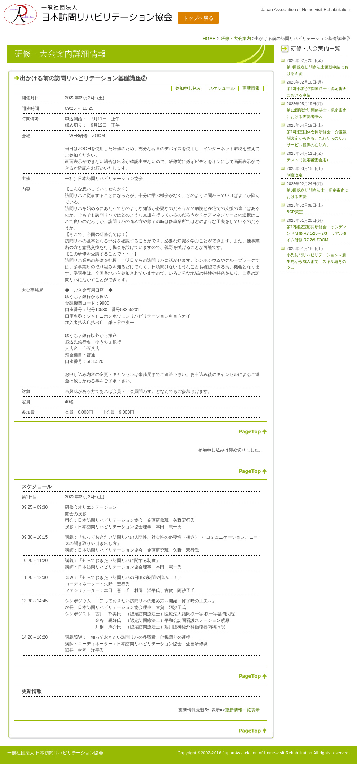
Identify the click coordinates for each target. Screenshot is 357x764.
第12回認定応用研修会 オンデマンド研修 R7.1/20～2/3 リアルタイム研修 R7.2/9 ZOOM (317, 233)
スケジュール (222, 88)
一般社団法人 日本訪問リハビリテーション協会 (55, 752)
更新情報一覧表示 (242, 710)
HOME (209, 38)
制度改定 (295, 175)
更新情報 (251, 88)
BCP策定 (295, 212)
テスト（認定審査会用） (308, 160)
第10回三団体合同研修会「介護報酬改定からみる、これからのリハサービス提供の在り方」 (317, 138)
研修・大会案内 (236, 38)
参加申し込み (188, 88)
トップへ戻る (198, 18)
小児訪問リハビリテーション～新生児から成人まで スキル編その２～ (316, 261)
